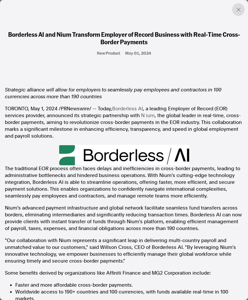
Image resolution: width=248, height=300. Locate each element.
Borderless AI (127, 109)
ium (150, 115)
